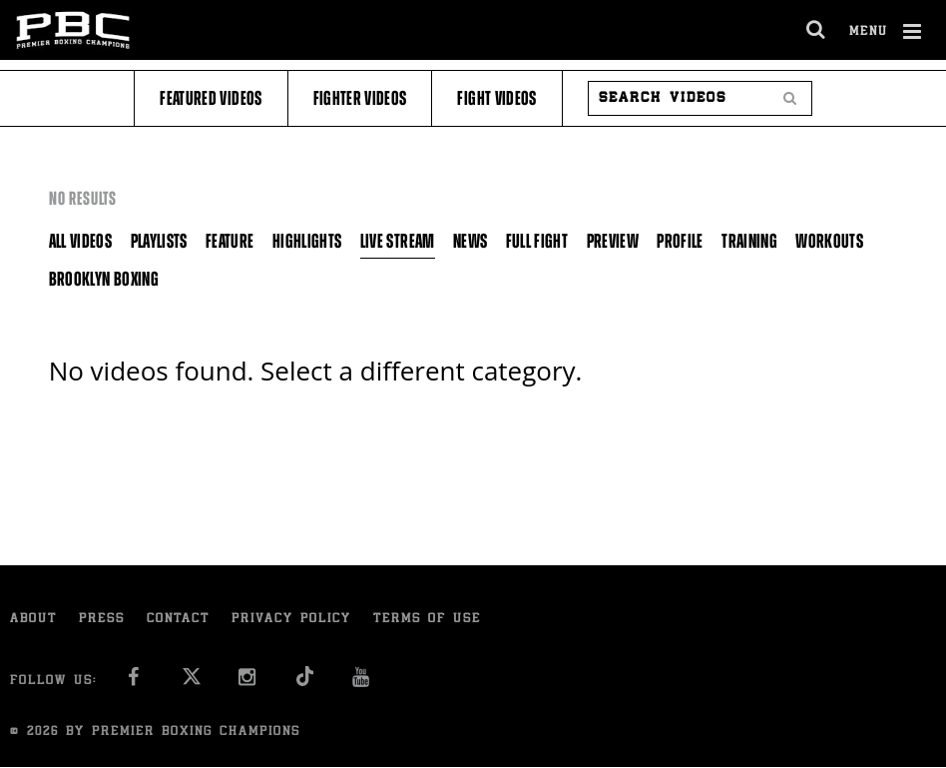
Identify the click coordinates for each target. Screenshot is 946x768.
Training (749, 241)
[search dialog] (816, 30)
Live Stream (397, 241)
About (33, 619)
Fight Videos (496, 98)
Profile (680, 241)
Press (102, 619)
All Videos (81, 241)
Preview (613, 241)
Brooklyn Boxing (104, 279)
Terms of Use (427, 619)
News (470, 241)
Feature (229, 241)
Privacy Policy (291, 619)
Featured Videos (210, 98)
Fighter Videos (360, 98)
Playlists (159, 241)
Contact (178, 619)
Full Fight (537, 241)
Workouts (829, 241)
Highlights (307, 241)
